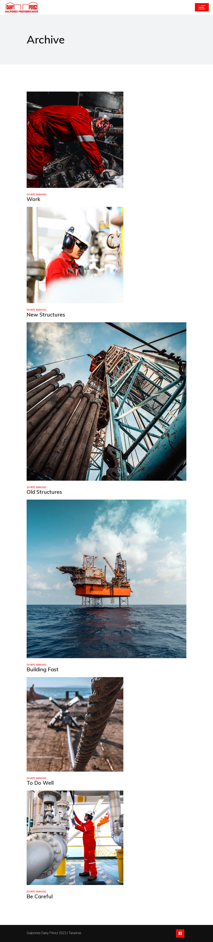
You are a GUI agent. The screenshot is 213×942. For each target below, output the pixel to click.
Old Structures (44, 492)
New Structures (46, 314)
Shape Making (36, 194)
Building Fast (42, 669)
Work (33, 199)
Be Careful (40, 896)
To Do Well (40, 782)
